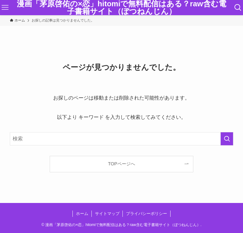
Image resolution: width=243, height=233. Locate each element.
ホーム (82, 213)
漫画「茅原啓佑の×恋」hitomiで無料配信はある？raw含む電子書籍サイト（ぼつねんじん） (121, 7)
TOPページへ (121, 163)
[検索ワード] (122, 138)
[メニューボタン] (5, 7)
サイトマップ (107, 213)
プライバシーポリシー (146, 213)
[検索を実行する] (227, 138)
